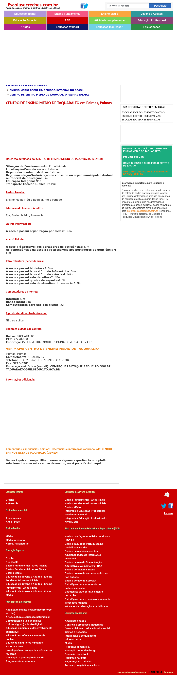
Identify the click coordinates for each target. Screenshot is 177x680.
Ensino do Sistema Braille (80, 569)
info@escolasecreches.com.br (142, 211)
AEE (67, 20)
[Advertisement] (84, 55)
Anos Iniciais (13, 518)
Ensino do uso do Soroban (80, 580)
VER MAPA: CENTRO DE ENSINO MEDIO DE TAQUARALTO (52, 348)
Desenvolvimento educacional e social (87, 628)
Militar (68, 643)
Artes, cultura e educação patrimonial (28, 617)
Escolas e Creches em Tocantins (143, 112)
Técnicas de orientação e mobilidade (86, 606)
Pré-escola (12, 503)
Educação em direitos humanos (24, 642)
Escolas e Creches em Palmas (141, 116)
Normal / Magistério (17, 543)
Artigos (25, 27)
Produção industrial (76, 654)
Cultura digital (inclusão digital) (24, 624)
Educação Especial (25, 20)
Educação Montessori (109, 27)
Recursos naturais (75, 658)
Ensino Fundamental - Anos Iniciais (26, 565)
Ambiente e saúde (75, 621)
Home (168, 513)
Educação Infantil (25, 13)
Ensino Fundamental (67, 13)
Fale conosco (151, 27)
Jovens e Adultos (152, 13)
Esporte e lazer (14, 646)
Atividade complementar (109, 20)
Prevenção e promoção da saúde (25, 657)
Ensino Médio (109, 13)
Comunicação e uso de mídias (23, 620)
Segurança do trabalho (78, 661)
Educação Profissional (152, 20)
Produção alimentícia (77, 647)
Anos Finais (13, 521)
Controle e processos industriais (84, 624)
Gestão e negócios (76, 632)
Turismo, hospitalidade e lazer (82, 665)
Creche (10, 499)
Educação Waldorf (67, 27)
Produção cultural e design (80, 650)
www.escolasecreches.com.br (132, 672)
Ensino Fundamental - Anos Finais (26, 569)
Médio (9, 536)
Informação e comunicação (81, 635)
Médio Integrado (15, 540)
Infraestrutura (73, 639)
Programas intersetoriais (20, 661)
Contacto (168, 672)
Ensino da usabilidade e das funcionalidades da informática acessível (83, 555)
